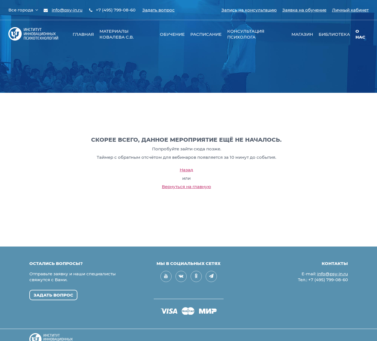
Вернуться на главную (186, 186)
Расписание (206, 34)
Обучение (172, 34)
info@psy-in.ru (67, 10)
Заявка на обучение (304, 10)
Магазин (302, 34)
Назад (186, 169)
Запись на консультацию (249, 10)
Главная (83, 34)
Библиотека (334, 34)
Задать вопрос (158, 10)
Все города (23, 10)
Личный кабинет (350, 10)
